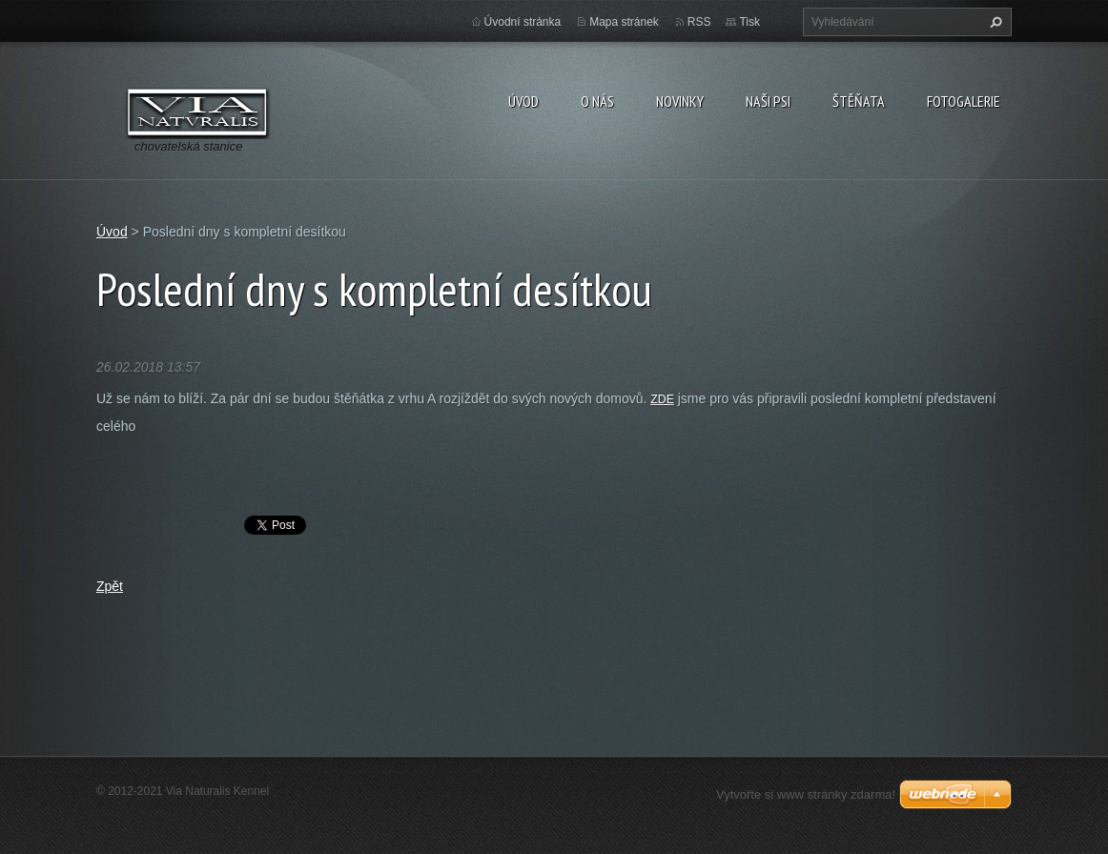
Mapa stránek (624, 22)
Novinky (680, 101)
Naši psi (768, 101)
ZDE (662, 399)
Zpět (109, 586)
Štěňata (858, 101)
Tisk (749, 22)
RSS (699, 22)
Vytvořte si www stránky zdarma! (805, 794)
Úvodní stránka (523, 22)
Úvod (523, 101)
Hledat (993, 22)
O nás (597, 101)
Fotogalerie (963, 101)
